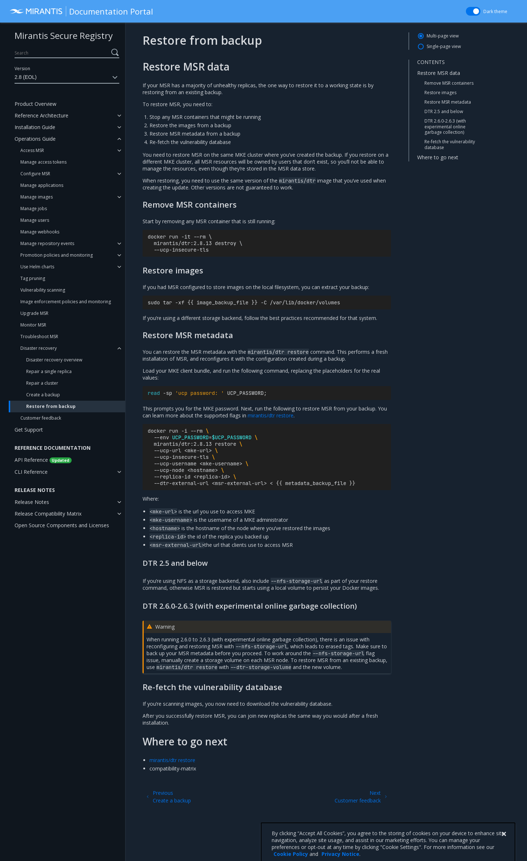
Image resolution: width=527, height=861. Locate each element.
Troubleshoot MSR (39, 336)
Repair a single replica (49, 371)
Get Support (29, 429)
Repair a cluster (42, 383)
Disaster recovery (38, 348)
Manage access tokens (43, 162)
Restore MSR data (438, 72)
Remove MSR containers (449, 83)
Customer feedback (40, 418)
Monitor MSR (33, 325)
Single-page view (444, 46)
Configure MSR (35, 174)
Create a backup (43, 395)
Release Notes (32, 501)
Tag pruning (32, 278)
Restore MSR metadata (447, 102)
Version (22, 68)
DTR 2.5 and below (443, 111)
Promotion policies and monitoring (56, 255)
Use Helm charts (37, 267)
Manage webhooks (39, 232)
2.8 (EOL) (67, 77)
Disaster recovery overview (54, 360)
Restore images (440, 92)
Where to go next (437, 157)
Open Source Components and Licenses (62, 525)
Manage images (36, 197)
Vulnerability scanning (42, 290)
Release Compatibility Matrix (48, 513)
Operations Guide (35, 138)
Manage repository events (47, 243)
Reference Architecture (41, 115)
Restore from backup (51, 406)
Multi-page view (443, 36)
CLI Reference (31, 471)
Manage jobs (33, 208)
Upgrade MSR (34, 313)
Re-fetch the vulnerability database (449, 145)
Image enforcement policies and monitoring (65, 302)
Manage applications (41, 185)
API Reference (43, 459)
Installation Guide (35, 127)
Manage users (34, 220)
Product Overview (35, 103)
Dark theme (495, 11)
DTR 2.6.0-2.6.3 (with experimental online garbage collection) (445, 126)
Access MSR (32, 150)
